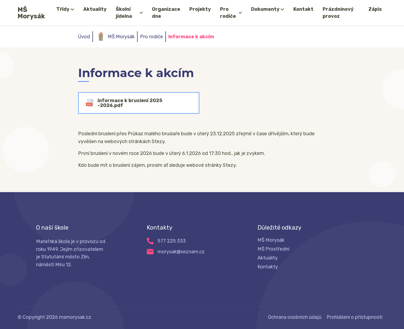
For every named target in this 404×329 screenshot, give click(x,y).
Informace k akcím (191, 36)
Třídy (62, 9)
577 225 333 (172, 241)
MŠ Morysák (31, 13)
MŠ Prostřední (273, 249)
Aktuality (95, 9)
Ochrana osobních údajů (295, 317)
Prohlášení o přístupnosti (354, 317)
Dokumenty (265, 9)
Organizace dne (166, 12)
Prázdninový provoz (338, 12)
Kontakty (267, 267)
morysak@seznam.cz (181, 252)
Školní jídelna (124, 12)
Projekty (200, 9)
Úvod (84, 36)
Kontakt (303, 9)
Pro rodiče (228, 12)
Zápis (375, 9)
